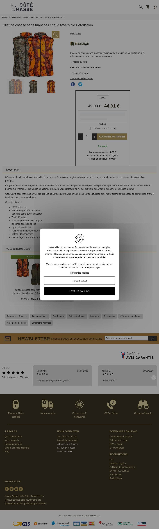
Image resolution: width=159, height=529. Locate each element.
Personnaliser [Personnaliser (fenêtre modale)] (79, 280)
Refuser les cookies (79, 273)
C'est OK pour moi (79, 291)
